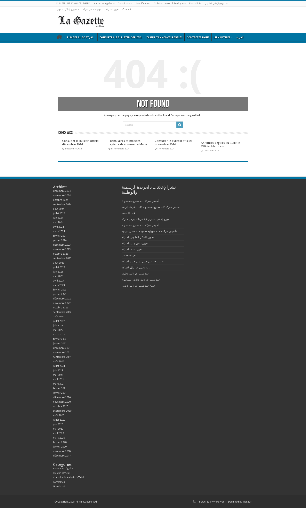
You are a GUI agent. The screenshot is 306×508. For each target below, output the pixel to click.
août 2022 (58, 316)
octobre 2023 (60, 253)
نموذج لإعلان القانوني (215, 3)
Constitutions (125, 3)
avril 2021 (58, 379)
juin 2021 (58, 370)
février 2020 (60, 442)
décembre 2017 (62, 455)
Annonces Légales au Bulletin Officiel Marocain (220, 144)
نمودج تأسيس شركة (92, 9)
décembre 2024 (62, 190)
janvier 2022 (60, 343)
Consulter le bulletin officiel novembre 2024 (173, 142)
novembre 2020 (62, 401)
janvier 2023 (60, 294)
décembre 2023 (62, 244)
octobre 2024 (60, 199)
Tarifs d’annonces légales (164, 37)
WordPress (219, 501)
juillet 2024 (59, 213)
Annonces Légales (63, 468)
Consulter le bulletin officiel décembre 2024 (80, 142)
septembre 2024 (62, 204)
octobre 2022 (60, 307)
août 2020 (58, 415)
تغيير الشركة (112, 9)
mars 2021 (59, 383)
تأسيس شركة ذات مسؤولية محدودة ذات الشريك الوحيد (151, 207)
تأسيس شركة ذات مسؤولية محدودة (140, 201)
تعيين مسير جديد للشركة (135, 243)
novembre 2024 (62, 195)
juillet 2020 (59, 419)
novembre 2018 (62, 451)
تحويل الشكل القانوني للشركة (138, 237)
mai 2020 (58, 428)
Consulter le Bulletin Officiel (121, 37)
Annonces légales (102, 3)
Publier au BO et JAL (80, 37)
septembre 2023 (62, 258)
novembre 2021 (62, 352)
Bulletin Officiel (59, 37)
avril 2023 (58, 280)
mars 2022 (59, 334)
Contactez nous (198, 37)
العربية (239, 37)
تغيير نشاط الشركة (132, 249)
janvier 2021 (60, 392)
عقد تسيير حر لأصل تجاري (135, 273)
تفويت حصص (129, 255)
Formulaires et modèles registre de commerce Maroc (128, 142)
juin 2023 (58, 271)
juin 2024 (58, 217)
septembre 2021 (62, 356)
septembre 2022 (62, 312)
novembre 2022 (62, 303)
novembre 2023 (62, 249)
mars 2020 (59, 437)
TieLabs (247, 501)
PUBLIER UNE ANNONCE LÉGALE (73, 3)
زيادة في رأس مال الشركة (135, 267)
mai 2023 (58, 276)
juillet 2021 (59, 365)
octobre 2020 (60, 406)
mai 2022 (58, 330)
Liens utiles (221, 37)
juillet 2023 (59, 267)
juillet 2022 (59, 321)
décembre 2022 (62, 298)
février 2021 (60, 388)
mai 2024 (58, 222)
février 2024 (60, 235)
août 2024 (58, 208)
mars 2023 (59, 285)
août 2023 (58, 262)
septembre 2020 (62, 410)
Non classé (59, 486)
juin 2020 (58, 424)
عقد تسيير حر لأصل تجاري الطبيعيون (141, 279)
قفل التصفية (128, 213)
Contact (126, 9)
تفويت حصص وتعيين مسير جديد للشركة (143, 261)
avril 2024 (58, 226)
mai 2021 (58, 374)
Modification (143, 3)
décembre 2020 (62, 397)
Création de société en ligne (168, 3)
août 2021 (58, 361)
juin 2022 (58, 325)
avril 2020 (58, 433)
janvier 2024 (60, 240)
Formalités (195, 3)
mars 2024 (59, 231)
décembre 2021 (62, 347)
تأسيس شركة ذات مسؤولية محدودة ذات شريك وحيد (149, 231)
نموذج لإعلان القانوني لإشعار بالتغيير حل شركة (146, 219)
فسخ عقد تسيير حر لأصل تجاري (138, 285)
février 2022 (60, 338)
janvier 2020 (60, 446)
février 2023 (60, 289)
